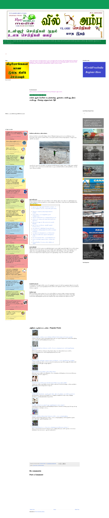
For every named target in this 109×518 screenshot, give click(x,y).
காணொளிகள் (90, 40)
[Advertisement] (54, 3)
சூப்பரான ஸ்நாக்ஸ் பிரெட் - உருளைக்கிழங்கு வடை (44, 237)
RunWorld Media (41, 465)
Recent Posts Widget (8, 320)
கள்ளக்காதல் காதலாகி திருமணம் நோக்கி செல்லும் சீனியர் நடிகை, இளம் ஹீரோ (49, 382)
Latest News (35, 465)
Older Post (77, 509)
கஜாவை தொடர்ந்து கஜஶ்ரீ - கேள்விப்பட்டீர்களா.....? (44, 206)
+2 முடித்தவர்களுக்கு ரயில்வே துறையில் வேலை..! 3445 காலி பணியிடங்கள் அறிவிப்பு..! (13, 192)
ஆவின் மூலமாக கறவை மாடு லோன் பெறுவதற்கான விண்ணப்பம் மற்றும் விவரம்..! (92, 221)
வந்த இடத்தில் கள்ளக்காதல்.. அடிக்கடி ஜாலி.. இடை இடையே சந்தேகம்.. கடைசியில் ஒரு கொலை (53, 394)
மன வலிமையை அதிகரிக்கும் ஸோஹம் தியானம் (43, 228)
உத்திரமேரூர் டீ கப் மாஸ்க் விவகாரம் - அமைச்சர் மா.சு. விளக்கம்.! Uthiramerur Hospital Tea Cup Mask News (93, 123)
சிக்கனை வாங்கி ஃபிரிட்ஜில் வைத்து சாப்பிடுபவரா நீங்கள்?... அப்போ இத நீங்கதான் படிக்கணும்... (53, 360)
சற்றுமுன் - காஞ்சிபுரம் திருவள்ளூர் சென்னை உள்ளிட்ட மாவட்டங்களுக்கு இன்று (50, 416)
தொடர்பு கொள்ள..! (8, 43)
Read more (12, 139)
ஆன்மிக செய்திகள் (71, 40)
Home (55, 509)
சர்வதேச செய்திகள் (38, 40)
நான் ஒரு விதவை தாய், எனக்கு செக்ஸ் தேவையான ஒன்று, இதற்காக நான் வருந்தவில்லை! (92, 254)
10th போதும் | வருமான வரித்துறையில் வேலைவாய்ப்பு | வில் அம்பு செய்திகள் (13, 237)
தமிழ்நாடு (21, 40)
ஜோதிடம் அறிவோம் (81, 40)
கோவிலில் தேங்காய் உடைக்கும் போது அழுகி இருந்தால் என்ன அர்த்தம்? (48, 405)
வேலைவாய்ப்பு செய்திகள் (49, 40)
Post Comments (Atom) (39, 511)
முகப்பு (5, 40)
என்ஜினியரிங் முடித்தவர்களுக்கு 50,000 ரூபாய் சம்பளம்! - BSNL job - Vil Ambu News (14, 134)
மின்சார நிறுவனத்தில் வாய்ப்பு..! (13, 141)
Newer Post (32, 509)
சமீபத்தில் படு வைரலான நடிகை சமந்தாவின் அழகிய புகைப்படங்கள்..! (13, 313)
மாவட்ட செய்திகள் (13, 40)
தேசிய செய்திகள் (28, 40)
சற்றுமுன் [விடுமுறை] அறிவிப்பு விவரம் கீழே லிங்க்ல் (44, 371)
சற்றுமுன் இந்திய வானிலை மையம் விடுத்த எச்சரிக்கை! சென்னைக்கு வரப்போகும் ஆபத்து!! (52, 337)
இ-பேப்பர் (97, 40)
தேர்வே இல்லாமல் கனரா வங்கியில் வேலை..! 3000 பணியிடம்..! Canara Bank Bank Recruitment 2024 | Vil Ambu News (92, 188)
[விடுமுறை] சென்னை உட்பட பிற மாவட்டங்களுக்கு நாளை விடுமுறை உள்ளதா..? (50, 427)
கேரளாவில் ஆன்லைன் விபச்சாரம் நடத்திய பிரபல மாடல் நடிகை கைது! (92, 140)
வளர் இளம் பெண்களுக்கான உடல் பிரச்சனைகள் (43, 232)
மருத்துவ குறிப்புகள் (61, 40)
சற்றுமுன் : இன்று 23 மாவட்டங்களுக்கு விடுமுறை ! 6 (44, 217)
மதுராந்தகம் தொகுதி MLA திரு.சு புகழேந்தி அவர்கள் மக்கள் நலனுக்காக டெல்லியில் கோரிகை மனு (92, 155)
